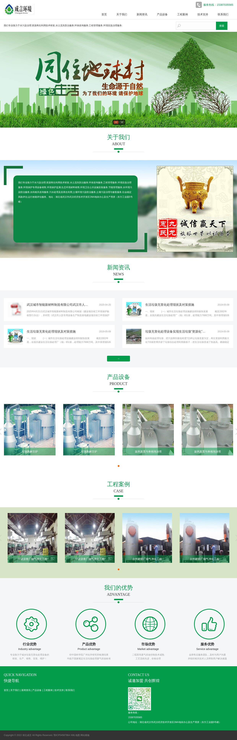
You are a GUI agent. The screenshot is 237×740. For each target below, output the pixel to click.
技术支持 (202, 14)
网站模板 (85, 735)
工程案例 (182, 14)
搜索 (221, 25)
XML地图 (75, 735)
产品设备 (162, 14)
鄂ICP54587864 (62, 735)
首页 (104, 14)
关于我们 (121, 14)
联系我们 (223, 14)
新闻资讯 (142, 14)
